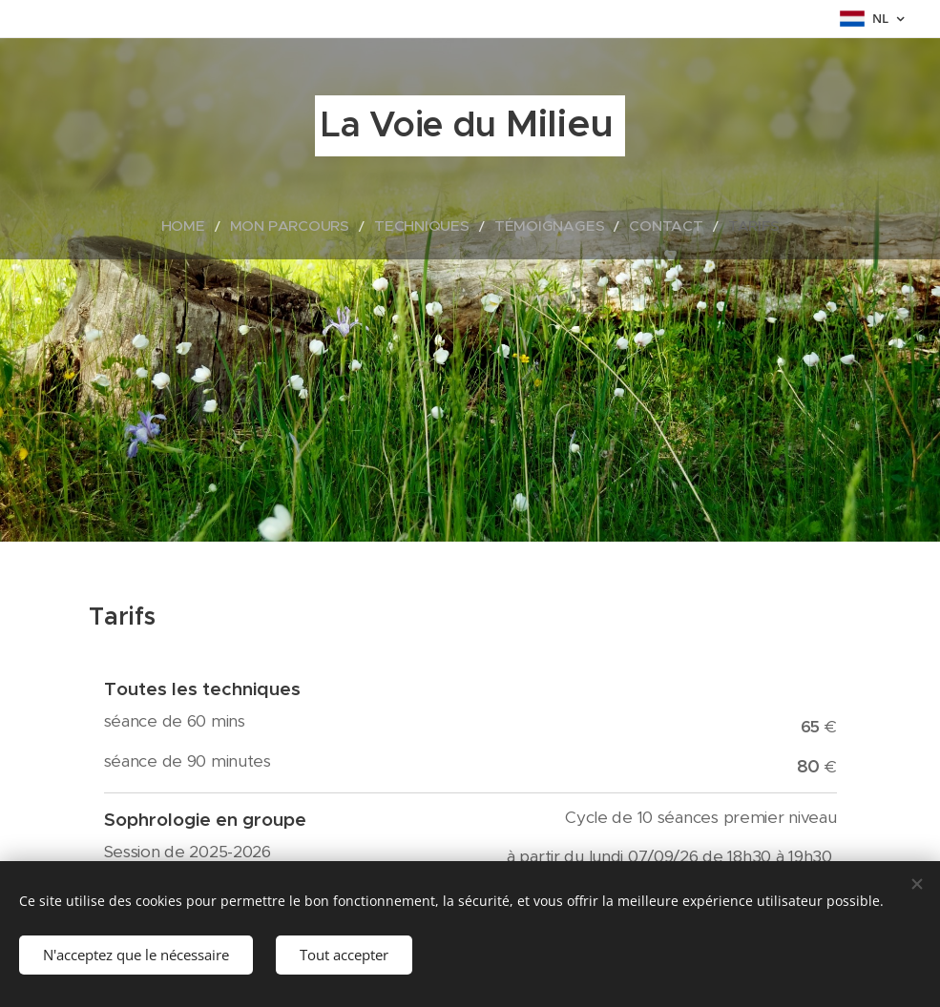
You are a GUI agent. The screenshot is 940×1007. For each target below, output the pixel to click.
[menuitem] (223, 226)
